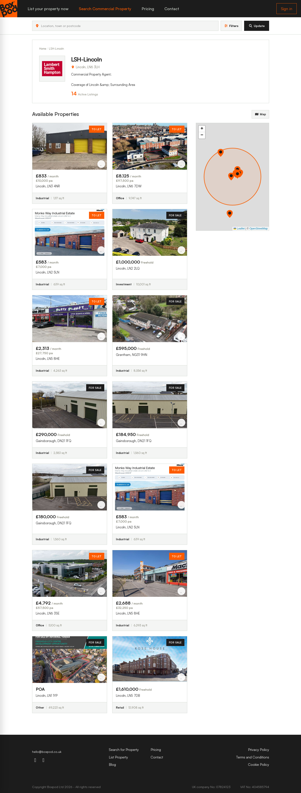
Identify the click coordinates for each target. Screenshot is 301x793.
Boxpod (52, 787)
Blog (112, 764)
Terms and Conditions (252, 757)
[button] (230, 214)
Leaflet (239, 228)
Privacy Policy (258, 749)
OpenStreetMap (259, 228)
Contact (171, 8)
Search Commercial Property (105, 8)
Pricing (148, 8)
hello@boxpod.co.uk (46, 752)
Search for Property (124, 749)
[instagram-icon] (35, 760)
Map (260, 114)
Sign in (286, 8)
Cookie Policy (258, 764)
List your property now (48, 8)
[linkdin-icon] (43, 760)
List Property (118, 757)
